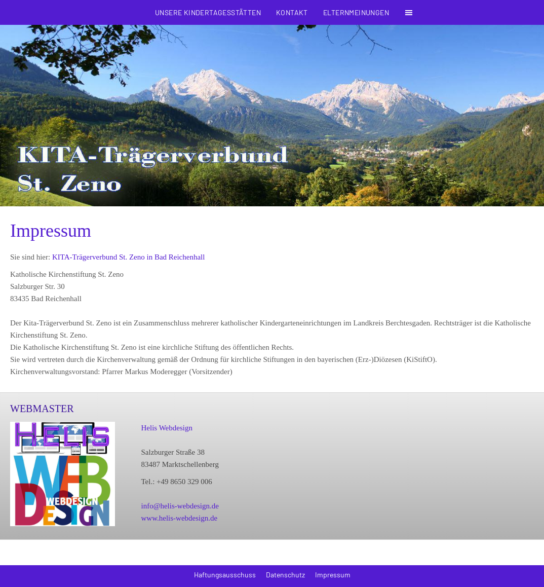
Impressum (333, 574)
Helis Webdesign (166, 428)
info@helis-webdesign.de (179, 506)
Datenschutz (285, 574)
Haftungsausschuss (225, 574)
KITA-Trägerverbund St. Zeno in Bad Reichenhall (128, 257)
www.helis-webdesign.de (179, 518)
